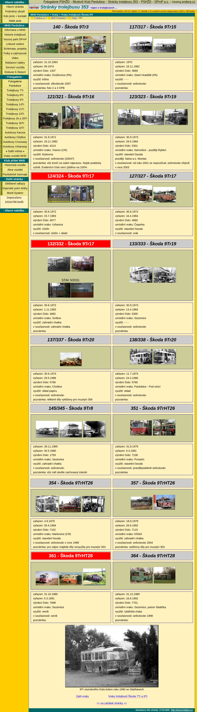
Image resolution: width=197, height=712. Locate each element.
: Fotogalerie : (14, 76)
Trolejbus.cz (39, 18)
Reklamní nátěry (15, 62)
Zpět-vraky (82, 696)
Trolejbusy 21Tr (15, 109)
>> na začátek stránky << (112, 703)
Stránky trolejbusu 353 (58, 7)
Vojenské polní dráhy (15, 188)
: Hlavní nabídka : (14, 2)
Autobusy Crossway (15, 141)
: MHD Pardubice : (14, 25)
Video (15, 58)
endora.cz (188, 1)
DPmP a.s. (162, 1)
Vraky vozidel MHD (15, 155)
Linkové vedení (15, 43)
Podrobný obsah (15, 11)
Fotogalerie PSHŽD (57, 1)
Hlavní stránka (15, 6)
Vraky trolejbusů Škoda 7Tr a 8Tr (128, 696)
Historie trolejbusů (15, 34)
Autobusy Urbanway (15, 146)
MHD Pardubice (58, 18)
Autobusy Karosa (15, 132)
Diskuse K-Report (15, 72)
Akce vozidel (15, 169)
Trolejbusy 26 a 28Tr (15, 118)
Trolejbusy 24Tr (15, 113)
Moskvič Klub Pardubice (89, 1)
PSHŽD (146, 1)
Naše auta (15, 20)
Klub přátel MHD (14, 160)
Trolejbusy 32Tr (15, 127)
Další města (15, 151)
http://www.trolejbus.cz (182, 710)
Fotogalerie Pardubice (15, 83)
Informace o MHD (15, 29)
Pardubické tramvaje (15, 174)
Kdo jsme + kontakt (15, 16)
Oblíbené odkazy (15, 183)
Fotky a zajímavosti (15, 53)
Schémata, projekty (15, 48)
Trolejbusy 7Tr (15, 90)
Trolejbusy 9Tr (15, 99)
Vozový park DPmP (15, 39)
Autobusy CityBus (15, 137)
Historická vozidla (15, 165)
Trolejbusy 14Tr (15, 104)
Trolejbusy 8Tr (15, 95)
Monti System (15, 192)
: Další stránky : (14, 179)
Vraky (74, 18)
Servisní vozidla (15, 67)
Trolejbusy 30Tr (15, 123)
